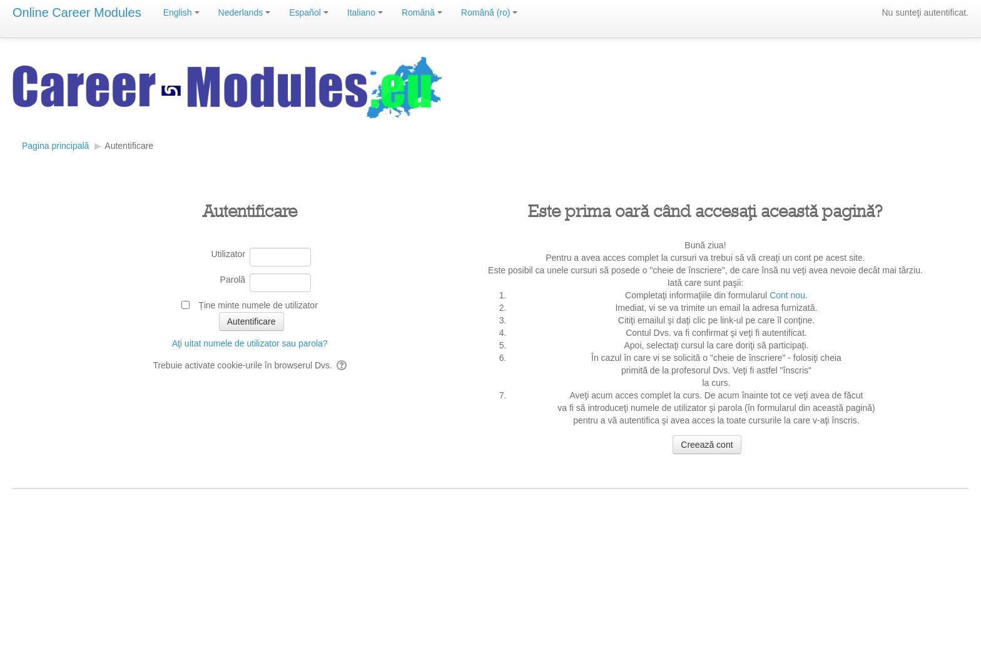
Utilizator (228, 254)
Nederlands (244, 13)
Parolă (232, 280)
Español (308, 13)
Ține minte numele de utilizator (258, 305)
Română (422, 13)
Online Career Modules (77, 12)
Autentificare (128, 146)
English (181, 13)
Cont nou (787, 295)
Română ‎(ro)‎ (489, 13)
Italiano (365, 13)
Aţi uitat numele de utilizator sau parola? (250, 343)
